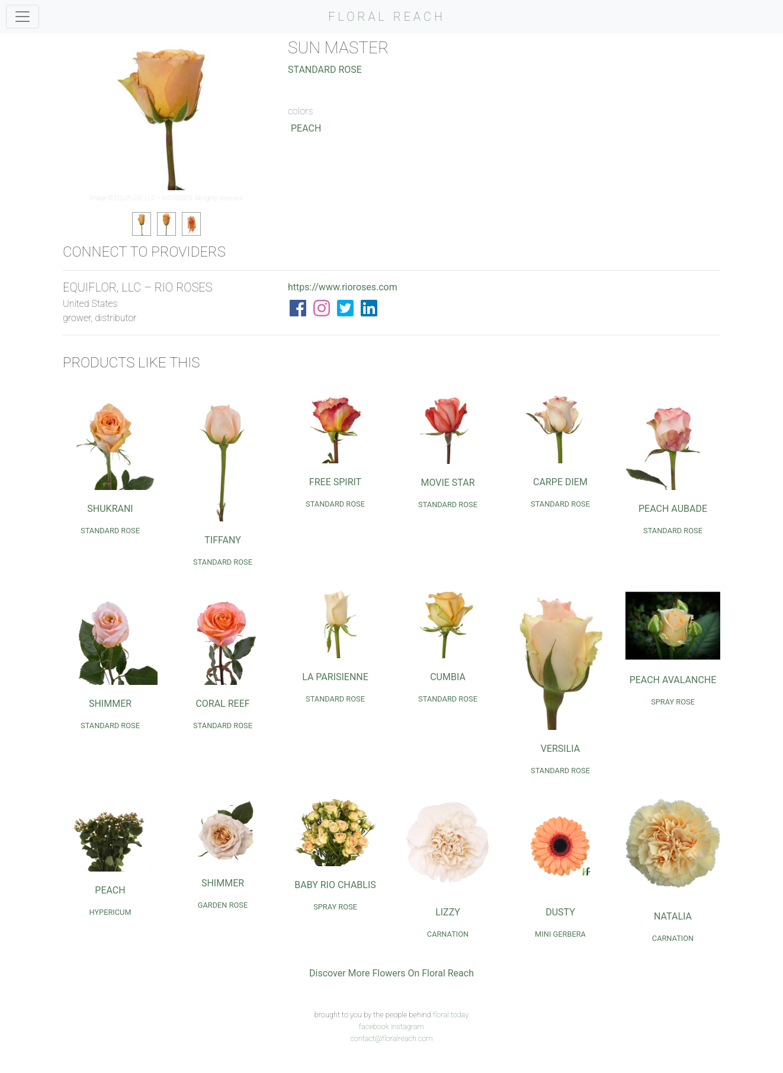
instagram (407, 1026)
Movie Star (447, 482)
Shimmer (110, 703)
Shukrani (110, 508)
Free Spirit (335, 482)
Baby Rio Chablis (335, 885)
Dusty (560, 912)
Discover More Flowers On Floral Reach (391, 973)
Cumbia (448, 677)
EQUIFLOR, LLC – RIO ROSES (153, 198)
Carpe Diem (560, 482)
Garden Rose (223, 905)
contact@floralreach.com (391, 1038)
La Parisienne (335, 677)
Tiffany (222, 540)
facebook (374, 1026)
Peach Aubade (672, 508)
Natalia (673, 916)
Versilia (560, 748)
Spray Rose (673, 701)
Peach (306, 128)
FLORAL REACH (386, 16)
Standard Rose (325, 69)
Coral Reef (222, 703)
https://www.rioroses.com (342, 287)
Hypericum (110, 912)
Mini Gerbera (560, 934)
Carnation (447, 934)
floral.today (451, 1014)
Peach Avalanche (673, 680)
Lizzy (447, 912)
